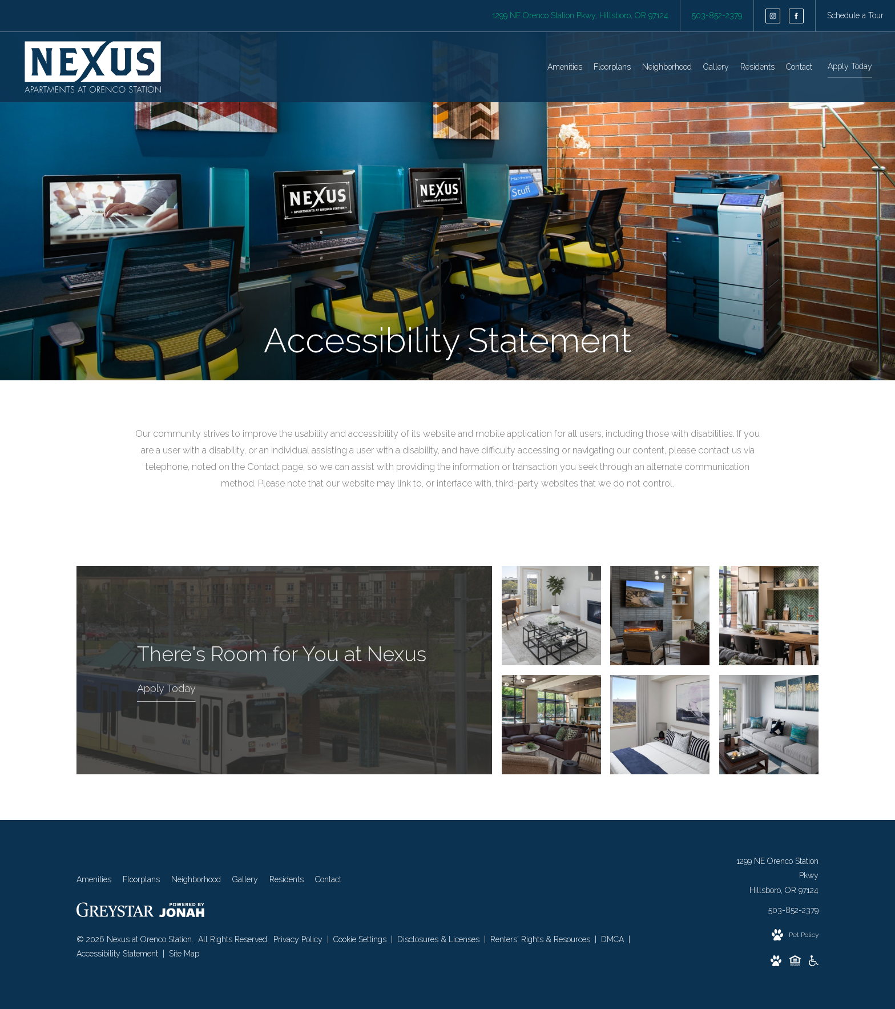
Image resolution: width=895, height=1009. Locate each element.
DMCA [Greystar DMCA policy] (613, 939)
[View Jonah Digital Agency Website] (181, 912)
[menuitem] (565, 67)
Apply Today (850, 66)
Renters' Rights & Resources (541, 939)
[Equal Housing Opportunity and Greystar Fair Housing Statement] (795, 963)
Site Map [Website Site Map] (184, 953)
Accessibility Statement (118, 953)
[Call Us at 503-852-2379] (716, 15)
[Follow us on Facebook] (796, 16)
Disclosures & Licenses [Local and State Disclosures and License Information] (439, 939)
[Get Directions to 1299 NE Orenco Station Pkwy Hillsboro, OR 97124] (580, 15)
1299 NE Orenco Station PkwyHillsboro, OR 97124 (777, 875)
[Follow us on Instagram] (772, 16)
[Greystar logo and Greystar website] (115, 912)
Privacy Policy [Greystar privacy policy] (297, 939)
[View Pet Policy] (795, 935)
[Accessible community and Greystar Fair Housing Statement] (814, 963)
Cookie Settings (361, 939)
